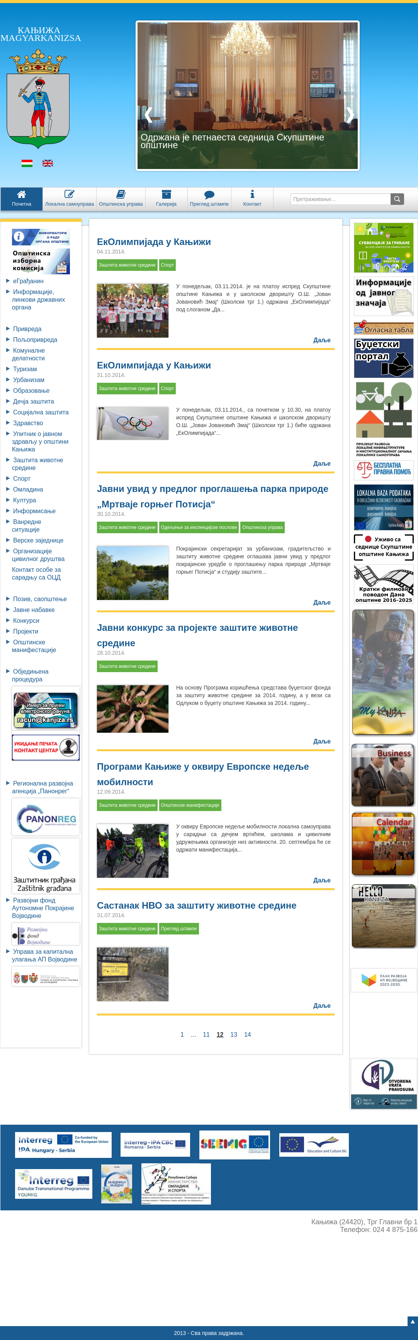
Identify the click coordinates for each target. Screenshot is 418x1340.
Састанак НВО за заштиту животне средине (197, 905)
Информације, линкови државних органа (38, 300)
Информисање (34, 511)
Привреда (27, 329)
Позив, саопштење (40, 599)
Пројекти (25, 631)
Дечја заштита (33, 401)
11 (206, 1034)
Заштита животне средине (127, 265)
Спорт (22, 478)
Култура (24, 500)
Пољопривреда (35, 339)
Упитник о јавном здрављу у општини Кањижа (40, 442)
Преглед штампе (179, 928)
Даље (322, 340)
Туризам (25, 369)
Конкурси (26, 620)
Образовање (31, 390)
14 (248, 1034)
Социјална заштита (41, 412)
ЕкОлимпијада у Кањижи (154, 242)
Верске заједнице (38, 540)
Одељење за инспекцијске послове (199, 527)
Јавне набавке (34, 610)
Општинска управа (262, 527)
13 (234, 1034)
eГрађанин (28, 281)
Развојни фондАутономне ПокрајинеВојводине (43, 908)
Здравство (28, 423)
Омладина (28, 489)
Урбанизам (28, 380)
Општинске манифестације (190, 805)
